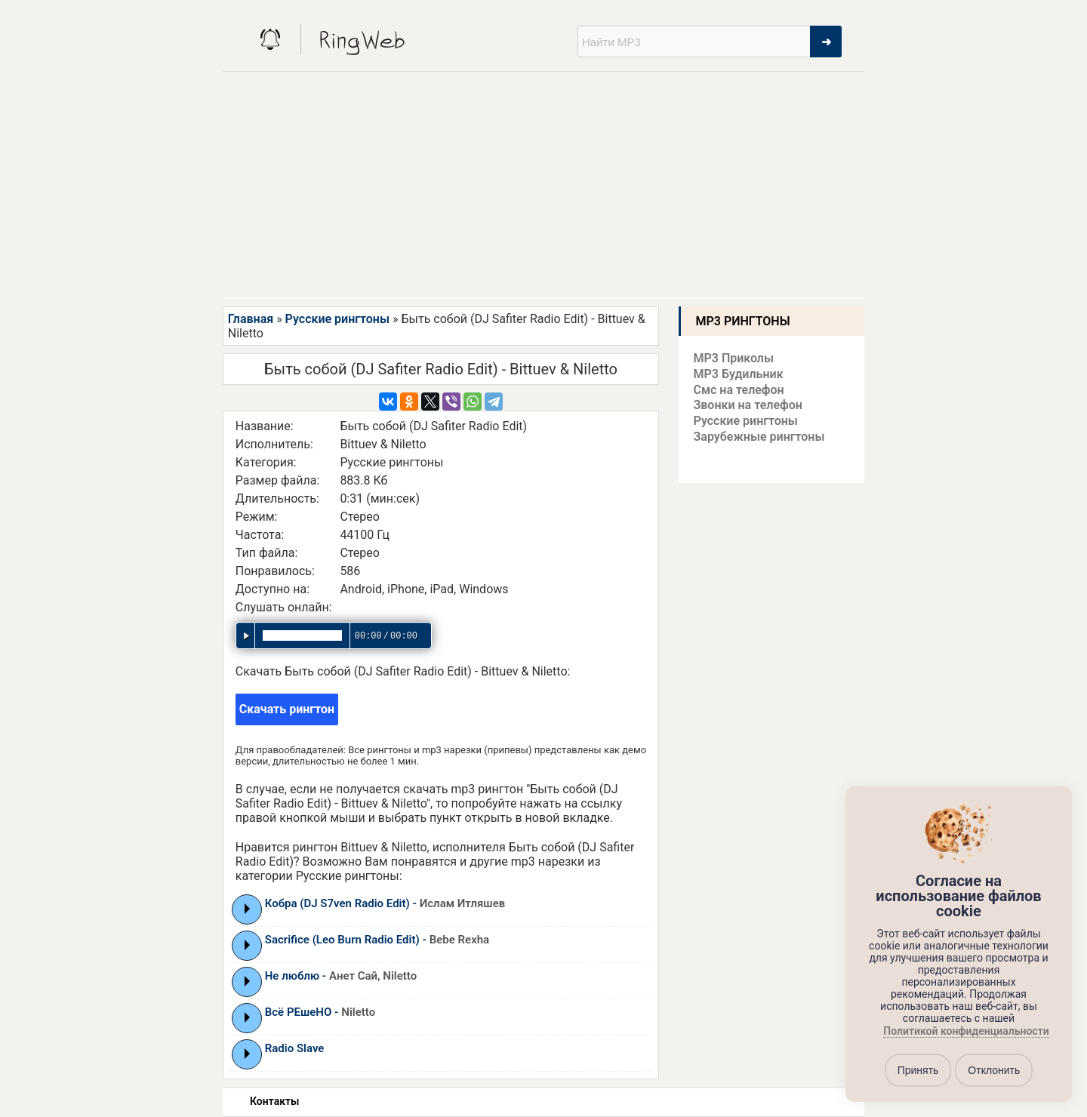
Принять (918, 1070)
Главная (250, 319)
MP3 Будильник (739, 374)
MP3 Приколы (734, 358)
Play (247, 908)
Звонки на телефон (748, 405)
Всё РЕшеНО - (320, 1012)
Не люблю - (341, 976)
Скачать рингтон (286, 709)
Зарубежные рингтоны (759, 436)
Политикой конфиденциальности (966, 1032)
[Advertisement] (543, 185)
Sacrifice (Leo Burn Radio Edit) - (377, 939)
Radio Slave (295, 1048)
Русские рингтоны (337, 319)
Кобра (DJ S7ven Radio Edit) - (385, 903)
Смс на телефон (739, 390)
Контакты (274, 1101)
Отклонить (994, 1070)
